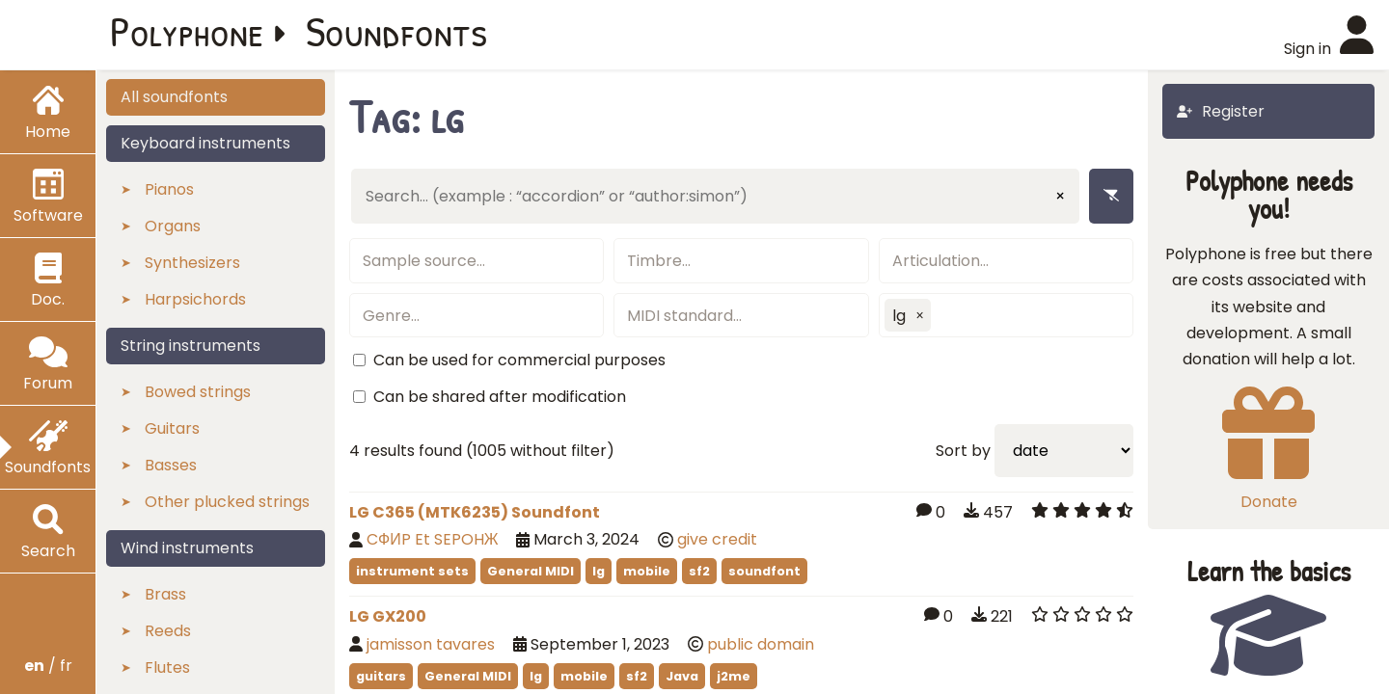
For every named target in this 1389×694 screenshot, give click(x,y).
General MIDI (530, 571)
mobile (646, 571)
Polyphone (187, 31)
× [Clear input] (1060, 196)
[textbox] (476, 261)
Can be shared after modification (499, 397)
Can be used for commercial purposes (519, 360)
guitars (381, 676)
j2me (733, 676)
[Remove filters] (1111, 196)
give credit (717, 539)
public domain (760, 644)
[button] (920, 315)
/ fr (48, 665)
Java (682, 676)
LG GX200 (387, 616)
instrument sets (412, 571)
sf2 (699, 571)
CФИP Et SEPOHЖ (432, 539)
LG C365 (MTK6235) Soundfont (474, 512)
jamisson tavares (431, 644)
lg (598, 571)
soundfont (764, 571)
